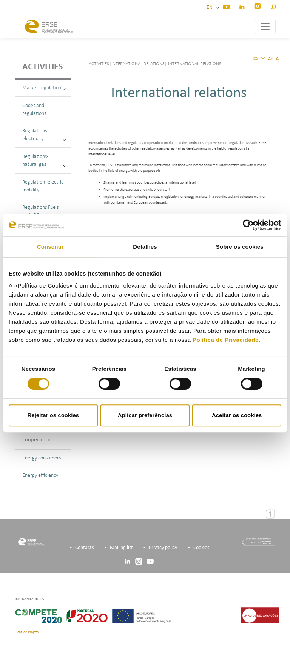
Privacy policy (163, 548)
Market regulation (44, 88)
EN (211, 7)
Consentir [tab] (50, 246)
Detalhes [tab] (145, 246)
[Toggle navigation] (265, 26)
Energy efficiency (40, 475)
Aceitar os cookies (237, 415)
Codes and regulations (34, 109)
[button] (273, 6)
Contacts (84, 548)
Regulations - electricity (44, 135)
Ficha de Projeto (27, 632)
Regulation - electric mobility (42, 186)
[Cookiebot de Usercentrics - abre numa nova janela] (248, 225)
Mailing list (121, 548)
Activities (42, 67)
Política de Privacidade (226, 340)
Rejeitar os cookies (53, 415)
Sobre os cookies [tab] (240, 246)
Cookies (201, 548)
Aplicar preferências (145, 415)
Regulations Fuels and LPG (44, 211)
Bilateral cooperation (37, 435)
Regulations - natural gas (44, 160)
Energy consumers (41, 458)
